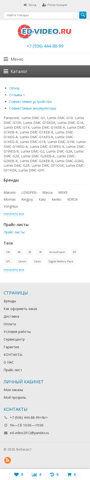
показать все (14, 213)
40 (19, 252)
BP (74, 252)
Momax (10, 199)
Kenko (56, 199)
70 (40, 252)
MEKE (62, 192)
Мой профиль (15, 397)
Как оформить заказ (20, 308)
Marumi (10, 192)
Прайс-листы (14, 232)
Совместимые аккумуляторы (32, 108)
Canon (22, 261)
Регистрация (54, 5)
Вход (30, 5)
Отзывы (15, 95)
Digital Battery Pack (60, 261)
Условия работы (17, 331)
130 (8, 252)
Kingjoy (27, 199)
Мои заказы (13, 389)
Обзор (14, 88)
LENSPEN (28, 192)
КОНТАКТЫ (13, 354)
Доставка (11, 316)
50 (29, 252)
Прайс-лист (13, 370)
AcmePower (57, 252)
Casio (37, 261)
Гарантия (11, 347)
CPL (8, 261)
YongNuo (11, 206)
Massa (47, 192)
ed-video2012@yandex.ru (29, 432)
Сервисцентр (14, 339)
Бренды (10, 301)
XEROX (72, 199)
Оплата (10, 324)
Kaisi (42, 199)
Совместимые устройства (30, 101)
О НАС (9, 362)
